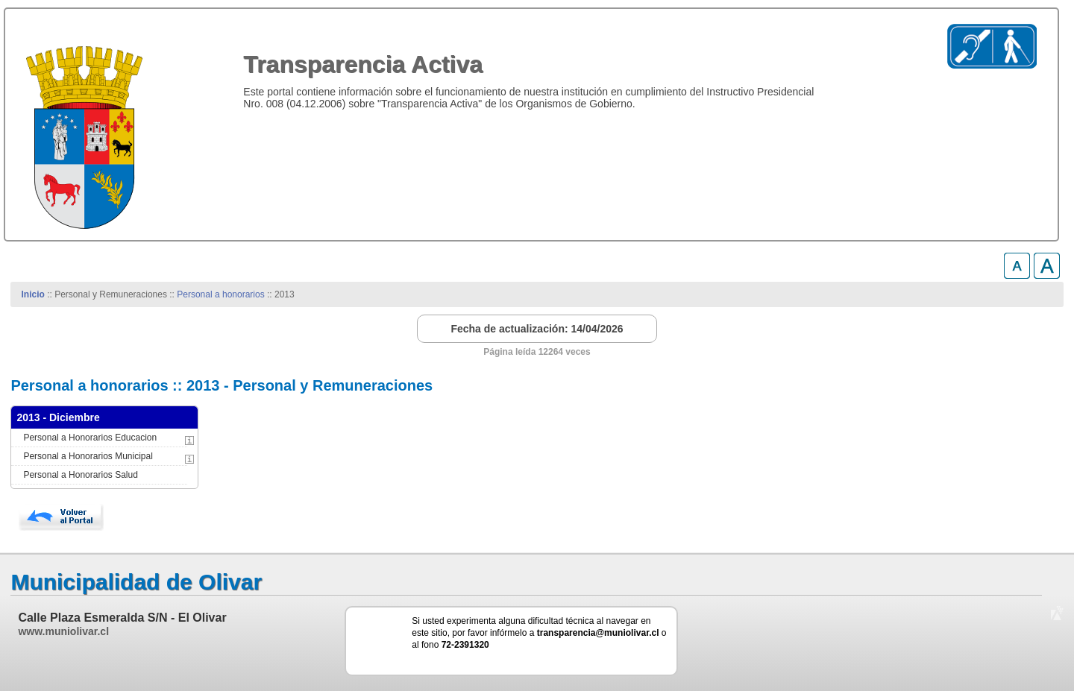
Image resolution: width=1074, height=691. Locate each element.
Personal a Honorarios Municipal (87, 456)
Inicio (33, 294)
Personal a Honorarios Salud (80, 475)
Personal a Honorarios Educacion (90, 437)
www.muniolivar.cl (63, 631)
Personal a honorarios (220, 294)
